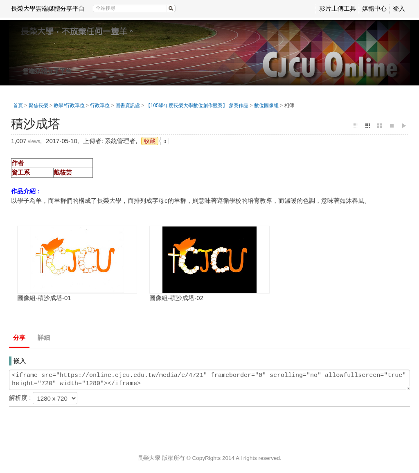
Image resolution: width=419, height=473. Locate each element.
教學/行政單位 (69, 105)
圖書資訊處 (127, 105)
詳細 (44, 337)
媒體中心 (374, 8)
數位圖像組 (266, 105)
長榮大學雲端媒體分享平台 (48, 8)
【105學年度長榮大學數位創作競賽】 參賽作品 (197, 105)
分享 (19, 337)
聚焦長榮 (38, 105)
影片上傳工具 (337, 8)
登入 (399, 8)
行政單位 (100, 105)
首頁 (18, 105)
